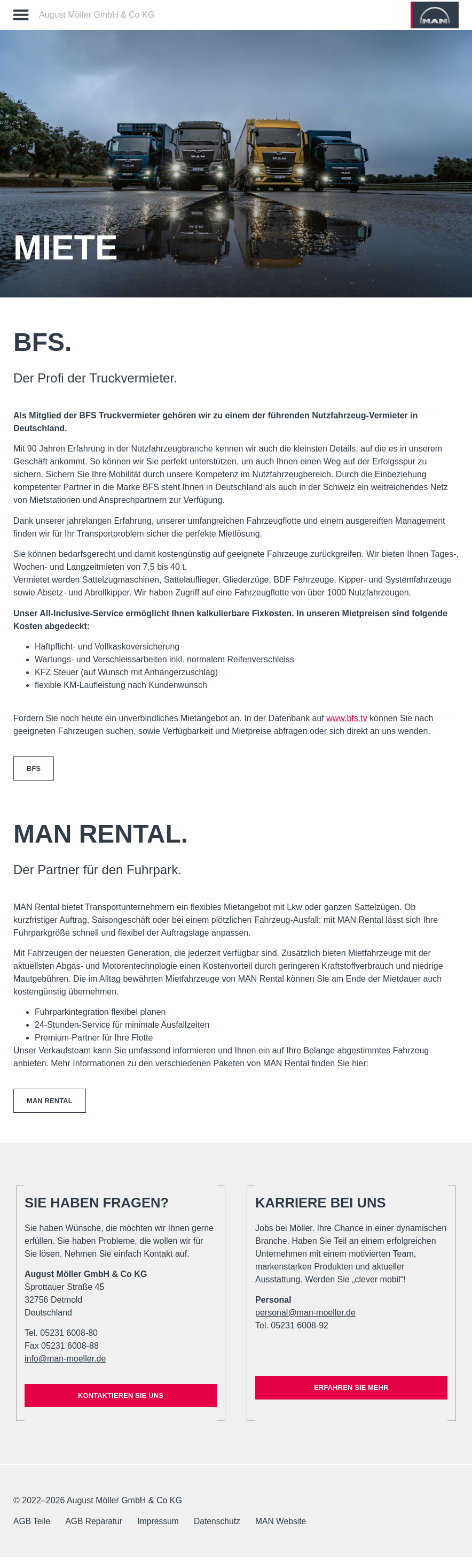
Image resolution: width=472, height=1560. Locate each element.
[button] (21, 14)
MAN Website (289, 1523)
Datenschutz (223, 1523)
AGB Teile (32, 1523)
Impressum (162, 1523)
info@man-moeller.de (65, 1360)
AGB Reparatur (96, 1523)
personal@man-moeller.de (305, 1314)
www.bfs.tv (346, 718)
